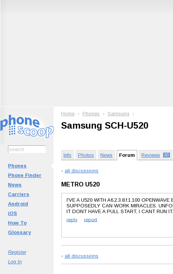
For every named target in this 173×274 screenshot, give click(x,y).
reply (72, 219)
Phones (17, 166)
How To (17, 223)
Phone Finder (24, 175)
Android (18, 204)
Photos (86, 155)
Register (17, 252)
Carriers (18, 194)
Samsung (118, 113)
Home (68, 113)
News (15, 185)
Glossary (19, 232)
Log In (15, 261)
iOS (12, 213)
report (90, 219)
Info (67, 155)
